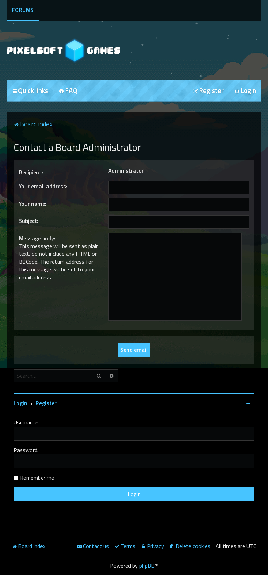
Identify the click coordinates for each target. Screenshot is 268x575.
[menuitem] (68, 91)
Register (46, 403)
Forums (23, 10)
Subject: (28, 221)
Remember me (37, 477)
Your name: (32, 203)
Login (20, 403)
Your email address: (43, 186)
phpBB (147, 565)
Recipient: (31, 172)
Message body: (37, 238)
